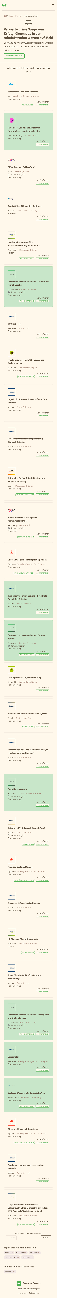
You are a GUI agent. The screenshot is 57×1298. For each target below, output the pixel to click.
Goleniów (21, 1252)
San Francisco (12, 1257)
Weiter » (46, 1238)
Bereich (18, 16)
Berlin (9, 1252)
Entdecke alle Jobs (14, 56)
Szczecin (34, 1252)
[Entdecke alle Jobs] (14, 56)
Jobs (11, 16)
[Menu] (52, 5)
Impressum (22, 1293)
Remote (10, 1271)
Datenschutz (34, 1293)
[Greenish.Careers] (4, 5)
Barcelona (27, 1257)
